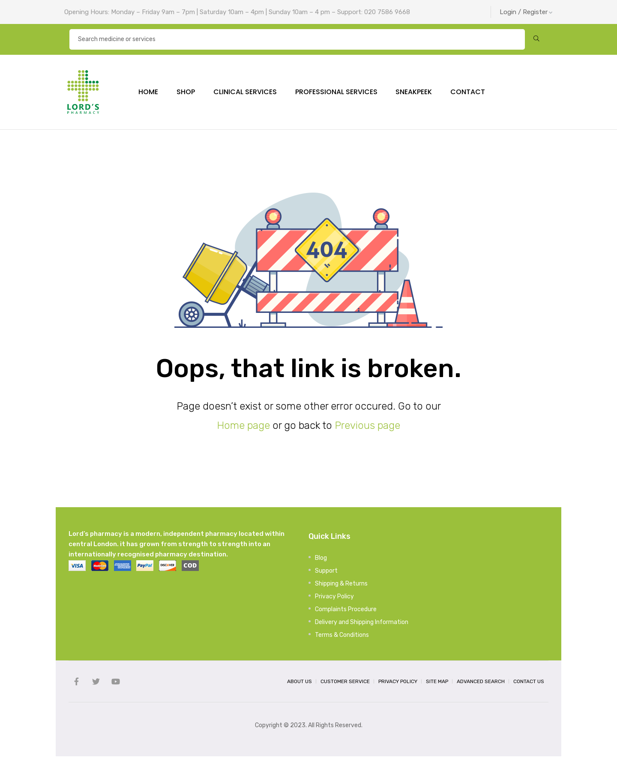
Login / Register (526, 12)
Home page (243, 427)
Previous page (367, 427)
